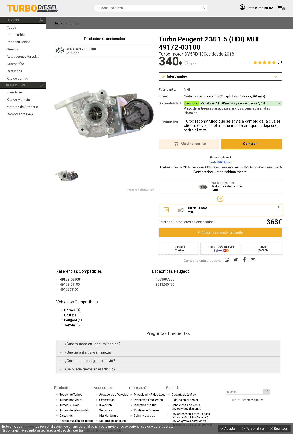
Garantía (173, 387)
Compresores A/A (20, 114)
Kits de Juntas (17, 78)
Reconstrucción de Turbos (77, 421)
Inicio (59, 23)
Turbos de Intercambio (74, 410)
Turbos (74, 23)
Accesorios (103, 387)
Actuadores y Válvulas (23, 57)
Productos (62, 387)
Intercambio (16, 35)
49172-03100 (70, 284)
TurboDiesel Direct (252, 400)
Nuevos (12, 49)
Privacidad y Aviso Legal (150, 394)
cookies (29, 426)
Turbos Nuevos (70, 405)
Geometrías (15, 64)
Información (138, 387)
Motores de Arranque (22, 107)
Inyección (105, 405)
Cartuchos (14, 71)
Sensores (105, 410)
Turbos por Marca (71, 400)
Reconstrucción (18, 42)
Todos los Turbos (71, 394)
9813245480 (165, 284)
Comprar (251, 144)
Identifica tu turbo (145, 405)
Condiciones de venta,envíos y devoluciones (186, 406)
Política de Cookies (146, 410)
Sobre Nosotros (144, 415)
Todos (11, 27)
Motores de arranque (113, 421)
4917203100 (69, 289)
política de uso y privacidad (103, 430)
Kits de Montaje (18, 99)
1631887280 (165, 279)
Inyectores (15, 92)
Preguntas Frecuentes (148, 400)
